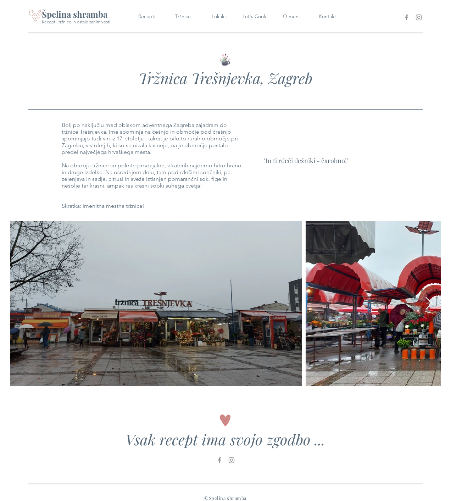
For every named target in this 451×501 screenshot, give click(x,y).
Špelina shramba (74, 14)
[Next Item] (429, 304)
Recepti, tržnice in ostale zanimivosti (76, 21)
